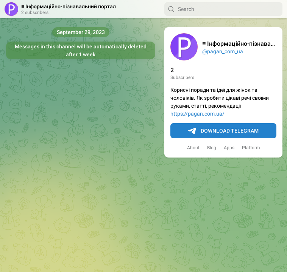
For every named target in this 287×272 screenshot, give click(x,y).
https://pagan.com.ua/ (197, 114)
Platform (251, 147)
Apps (229, 147)
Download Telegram (223, 131)
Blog (211, 147)
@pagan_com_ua (222, 51)
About (193, 147)
